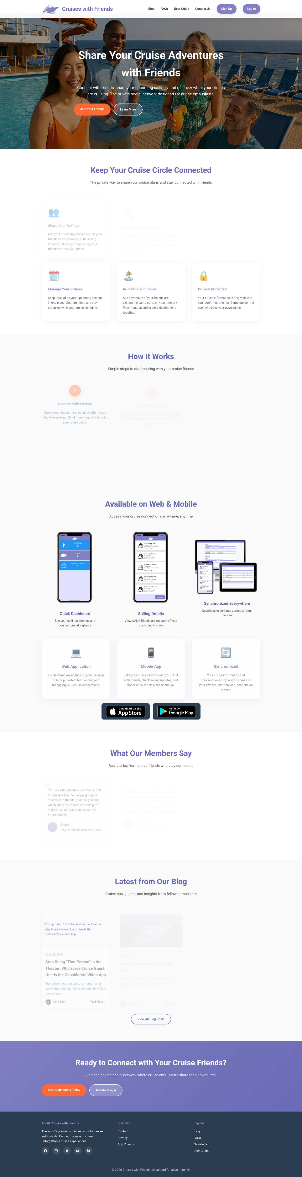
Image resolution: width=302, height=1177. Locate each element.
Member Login (106, 1091)
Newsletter (201, 1144)
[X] (67, 1151)
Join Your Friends (92, 110)
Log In (251, 9)
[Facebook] (45, 1151)
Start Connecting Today (64, 1091)
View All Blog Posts (151, 1019)
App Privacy (126, 1144)
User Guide (181, 9)
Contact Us (203, 9)
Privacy (123, 1138)
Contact (123, 1131)
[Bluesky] (88, 1151)
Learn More (128, 110)
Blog (151, 9)
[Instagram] (56, 1151)
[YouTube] (78, 1151)
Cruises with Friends (87, 9)
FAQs (164, 9)
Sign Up (226, 9)
